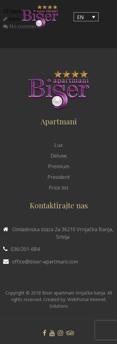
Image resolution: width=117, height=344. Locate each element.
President (58, 177)
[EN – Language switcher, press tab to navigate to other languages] (86, 17)
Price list (58, 187)
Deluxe (59, 155)
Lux (58, 145)
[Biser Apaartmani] (40, 17)
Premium (58, 166)
